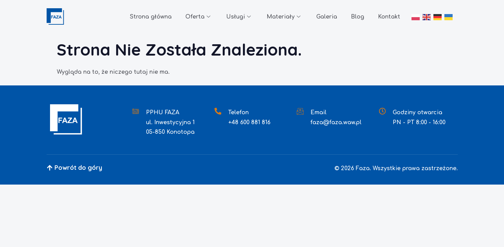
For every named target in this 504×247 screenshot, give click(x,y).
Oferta (197, 17)
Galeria (326, 17)
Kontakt (389, 17)
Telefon (238, 112)
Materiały (283, 17)
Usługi (238, 17)
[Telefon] (217, 111)
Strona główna (151, 17)
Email (318, 112)
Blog (357, 17)
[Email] (300, 111)
